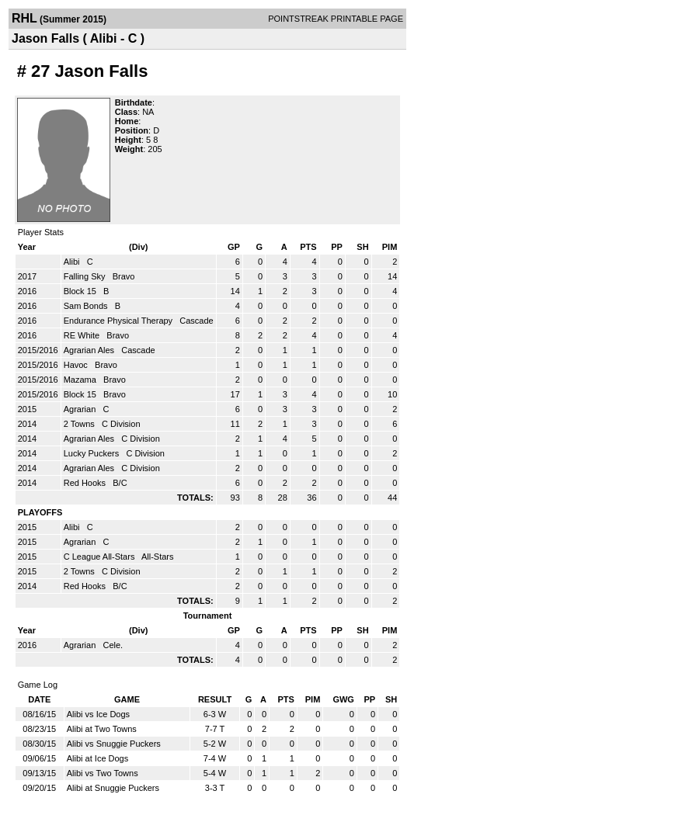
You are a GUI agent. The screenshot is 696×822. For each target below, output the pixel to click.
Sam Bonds (87, 305)
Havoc (77, 364)
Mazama (81, 379)
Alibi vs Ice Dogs (98, 714)
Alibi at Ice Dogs (97, 758)
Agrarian (81, 409)
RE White (83, 335)
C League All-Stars (100, 556)
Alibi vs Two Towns (102, 773)
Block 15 (81, 291)
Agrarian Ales (90, 350)
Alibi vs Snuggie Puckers (114, 743)
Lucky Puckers (93, 453)
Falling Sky (86, 276)
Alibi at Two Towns (102, 729)
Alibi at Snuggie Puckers (113, 788)
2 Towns (80, 423)
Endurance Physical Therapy (120, 320)
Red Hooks (86, 482)
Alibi (73, 261)
